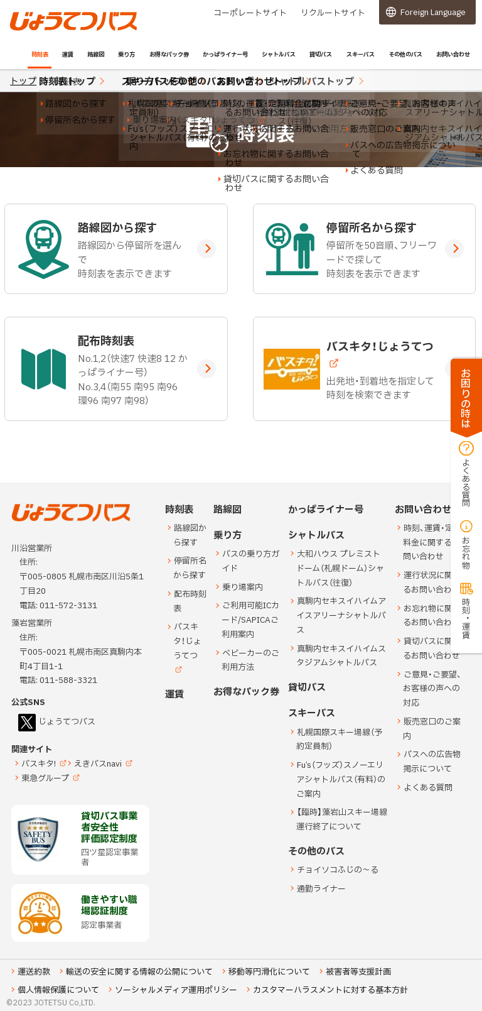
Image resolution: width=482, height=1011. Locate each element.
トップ (23, 81)
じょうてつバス (44, 29)
